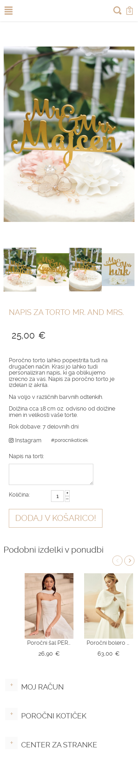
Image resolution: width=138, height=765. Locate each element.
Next (129, 560)
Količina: (19, 494)
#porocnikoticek (69, 440)
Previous (117, 560)
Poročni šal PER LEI (49, 642)
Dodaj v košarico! (55, 518)
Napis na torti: (26, 456)
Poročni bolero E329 (109, 642)
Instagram (25, 440)
